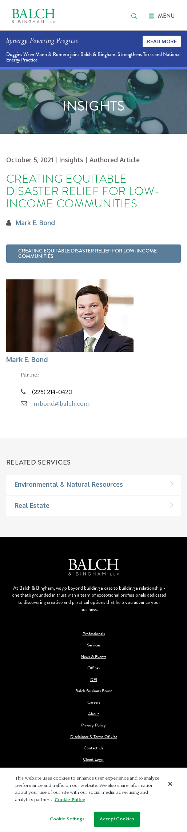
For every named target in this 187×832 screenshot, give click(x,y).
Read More (162, 41)
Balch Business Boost (93, 691)
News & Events (93, 657)
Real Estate (32, 505)
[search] (134, 16)
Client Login (93, 759)
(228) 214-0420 (52, 392)
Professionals (94, 634)
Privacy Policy (93, 725)
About (93, 714)
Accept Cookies (117, 818)
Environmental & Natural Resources (69, 484)
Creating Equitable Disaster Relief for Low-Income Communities (87, 253)
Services (93, 645)
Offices (93, 668)
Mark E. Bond (35, 223)
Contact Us (93, 748)
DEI (93, 680)
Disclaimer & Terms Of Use (93, 737)
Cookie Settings (67, 818)
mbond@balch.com (61, 403)
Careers (93, 702)
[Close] (170, 783)
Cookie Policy (70, 799)
